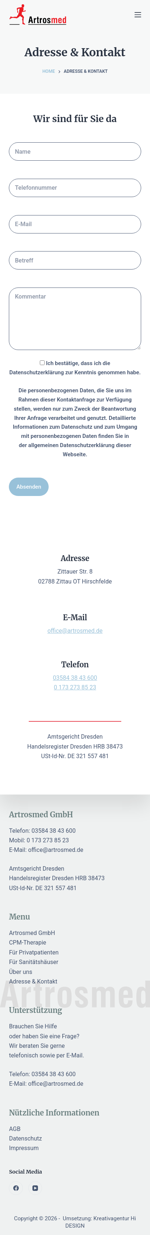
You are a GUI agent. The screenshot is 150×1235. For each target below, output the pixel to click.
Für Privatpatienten (34, 952)
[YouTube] (35, 1188)
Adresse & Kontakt (33, 981)
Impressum (24, 1148)
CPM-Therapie (27, 942)
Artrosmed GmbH (32, 932)
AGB (14, 1128)
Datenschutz (25, 1138)
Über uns (20, 971)
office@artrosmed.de (75, 630)
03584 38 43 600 (75, 677)
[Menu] (138, 14)
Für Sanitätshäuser (33, 962)
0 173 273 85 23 (75, 687)
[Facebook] (16, 1188)
